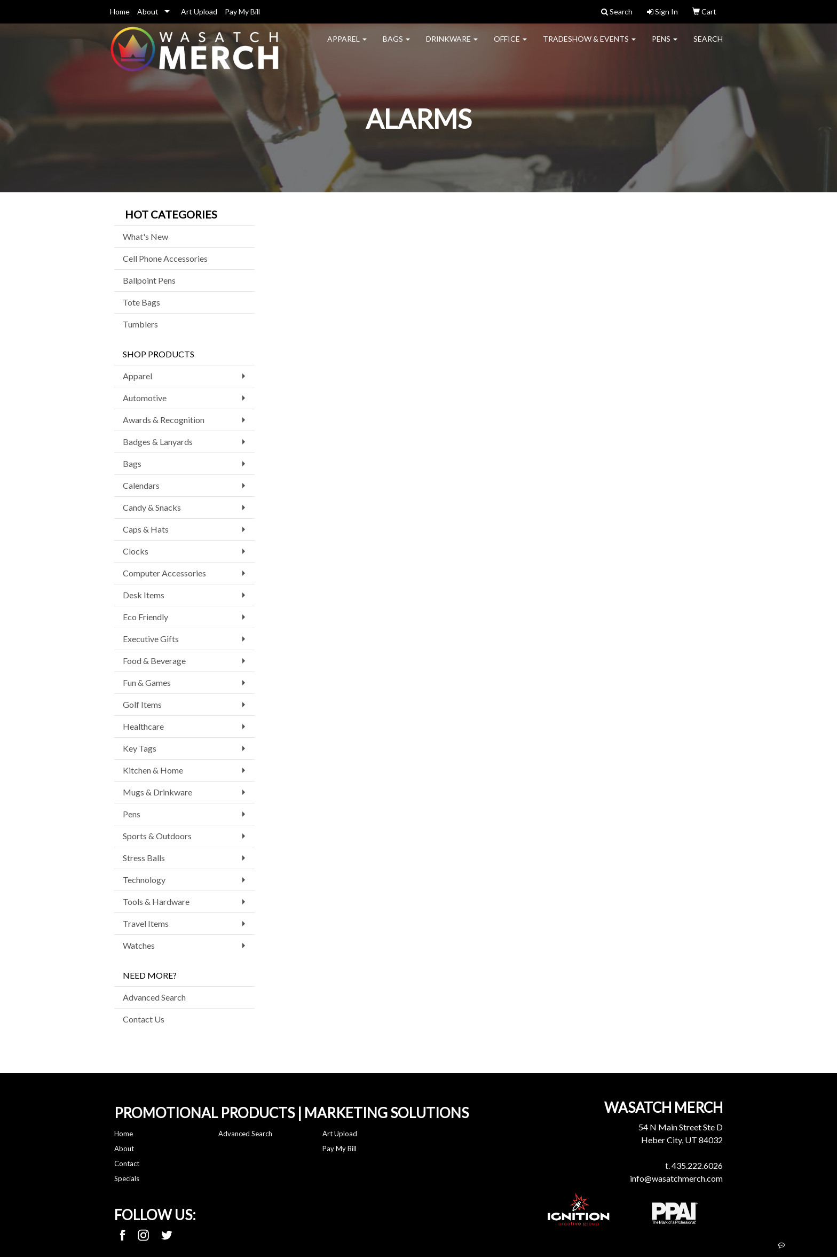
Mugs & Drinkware (157, 792)
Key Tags (139, 748)
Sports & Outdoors (157, 836)
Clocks (135, 551)
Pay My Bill (242, 11)
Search (708, 45)
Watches (139, 945)
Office (510, 45)
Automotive (145, 398)
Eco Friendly (145, 617)
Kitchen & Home (153, 770)
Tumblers (140, 324)
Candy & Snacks (152, 507)
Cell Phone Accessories (165, 258)
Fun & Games (147, 682)
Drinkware (452, 45)
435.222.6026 (697, 1165)
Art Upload (199, 11)
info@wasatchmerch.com (676, 1178)
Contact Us (143, 1019)
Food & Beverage (154, 660)
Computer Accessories (164, 573)
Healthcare (143, 726)
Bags (396, 45)
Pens (664, 45)
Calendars (141, 485)
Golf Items (142, 704)
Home (120, 11)
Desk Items (143, 595)
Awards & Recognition (163, 420)
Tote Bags (141, 302)
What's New (145, 236)
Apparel (347, 45)
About (148, 11)
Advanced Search (154, 997)
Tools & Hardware (156, 901)
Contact (126, 1163)
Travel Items (146, 923)
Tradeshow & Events (589, 45)
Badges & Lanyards (158, 441)
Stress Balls (144, 858)
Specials (126, 1178)
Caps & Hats (146, 529)
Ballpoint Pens (149, 280)
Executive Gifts (151, 639)
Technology (144, 880)
